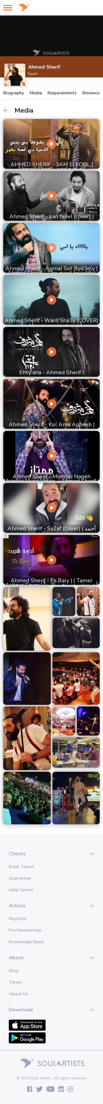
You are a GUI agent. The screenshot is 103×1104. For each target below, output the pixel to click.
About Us (18, 994)
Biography (13, 93)
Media (36, 93)
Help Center (21, 890)
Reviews (91, 93)
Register (18, 918)
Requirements (62, 93)
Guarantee (20, 878)
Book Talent (21, 866)
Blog (13, 970)
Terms (15, 982)
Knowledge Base (26, 942)
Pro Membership (25, 930)
